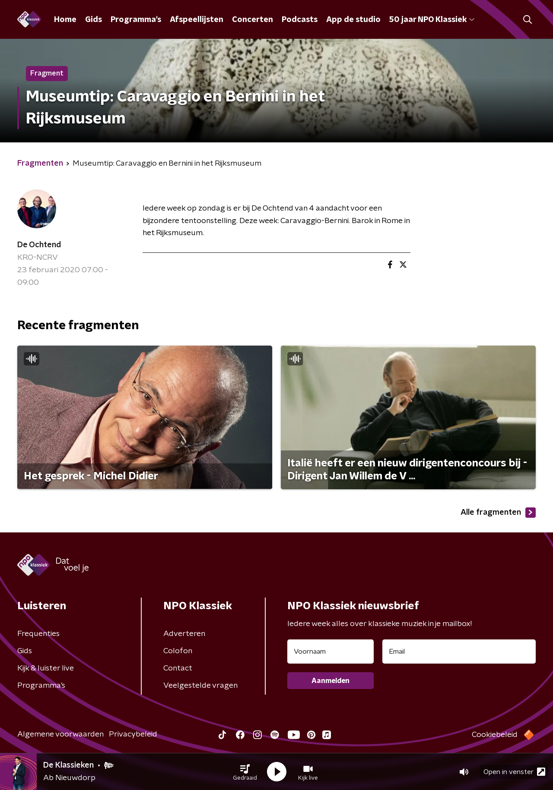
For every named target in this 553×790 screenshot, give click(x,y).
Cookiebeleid (495, 735)
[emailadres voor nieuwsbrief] (459, 651)
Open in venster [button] (514, 772)
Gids (93, 20)
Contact (177, 668)
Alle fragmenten (498, 512)
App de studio (353, 20)
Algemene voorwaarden (60, 734)
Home (65, 20)
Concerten (252, 20)
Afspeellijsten (196, 20)
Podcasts (300, 20)
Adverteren (184, 634)
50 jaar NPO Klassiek (431, 20)
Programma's (136, 20)
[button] (245, 772)
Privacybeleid (133, 734)
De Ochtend (39, 245)
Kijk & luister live (45, 668)
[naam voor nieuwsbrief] (330, 651)
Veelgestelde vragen (200, 685)
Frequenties (38, 634)
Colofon (177, 651)
